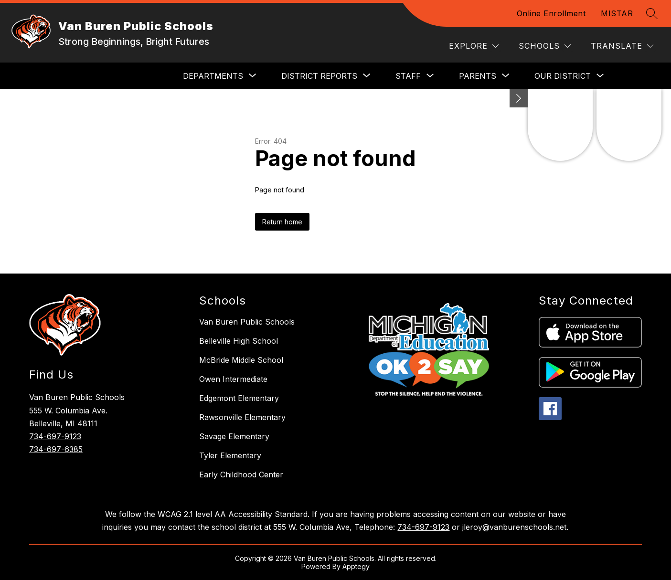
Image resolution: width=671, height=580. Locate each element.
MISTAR (617, 13)
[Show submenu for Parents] (477, 76)
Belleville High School (238, 341)
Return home (282, 222)
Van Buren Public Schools (247, 322)
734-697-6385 (56, 449)
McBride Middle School (241, 360)
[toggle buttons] (519, 98)
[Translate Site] (622, 46)
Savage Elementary (234, 436)
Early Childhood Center (241, 474)
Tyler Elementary (230, 455)
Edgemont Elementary (239, 398)
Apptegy (356, 566)
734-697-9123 (55, 436)
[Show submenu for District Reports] (319, 76)
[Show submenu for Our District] (562, 76)
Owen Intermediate (233, 379)
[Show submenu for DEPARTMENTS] (213, 76)
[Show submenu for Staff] (408, 76)
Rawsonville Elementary (242, 417)
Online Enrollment (551, 13)
